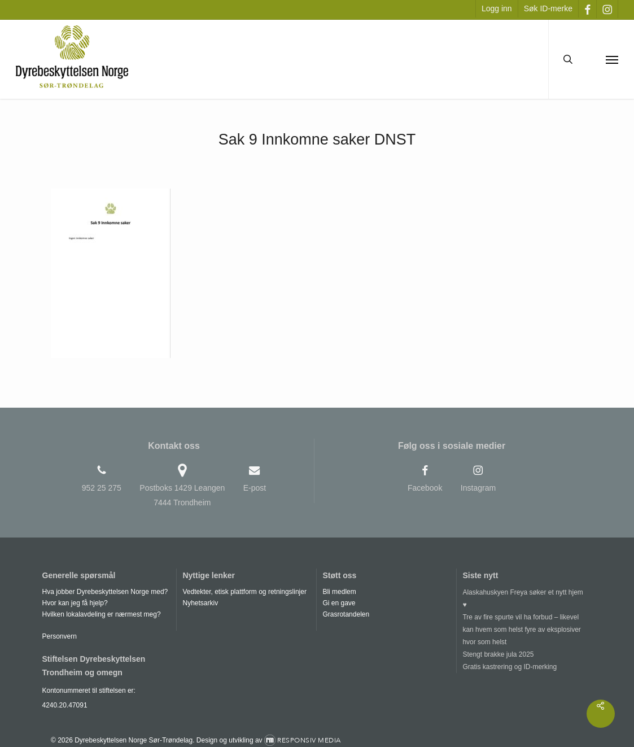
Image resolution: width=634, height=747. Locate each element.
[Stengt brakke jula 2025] (525, 654)
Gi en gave (338, 603)
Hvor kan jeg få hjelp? (75, 603)
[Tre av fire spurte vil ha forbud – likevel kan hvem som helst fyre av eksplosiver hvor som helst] (525, 629)
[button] (612, 59)
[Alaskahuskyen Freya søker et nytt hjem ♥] (525, 598)
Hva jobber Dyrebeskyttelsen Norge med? (105, 592)
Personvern (59, 636)
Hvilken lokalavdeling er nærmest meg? (101, 614)
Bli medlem (339, 592)
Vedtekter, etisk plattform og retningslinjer (244, 592)
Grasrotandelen (345, 614)
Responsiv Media (309, 740)
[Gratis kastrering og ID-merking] (525, 667)
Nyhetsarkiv (200, 603)
